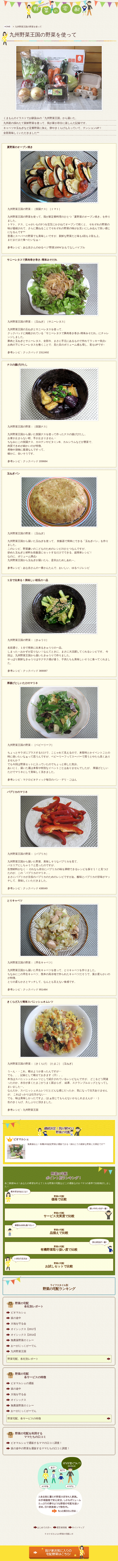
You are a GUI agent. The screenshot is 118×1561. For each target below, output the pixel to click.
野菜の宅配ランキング (59, 1287)
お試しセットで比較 (59, 1265)
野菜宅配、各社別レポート (23, 1358)
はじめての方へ (44, 1527)
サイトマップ (78, 1527)
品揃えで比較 (59, 1231)
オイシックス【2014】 (24, 1334)
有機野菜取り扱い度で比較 (59, 1248)
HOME (7, 26)
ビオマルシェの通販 (22, 1383)
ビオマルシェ (18, 1312)
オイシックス (18, 1399)
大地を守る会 (18, 1323)
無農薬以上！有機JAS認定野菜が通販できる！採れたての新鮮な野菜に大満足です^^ (66, 1144)
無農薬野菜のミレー (22, 1340)
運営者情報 (62, 1527)
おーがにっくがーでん (23, 1345)
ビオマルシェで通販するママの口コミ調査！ (36, 1442)
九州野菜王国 (18, 1351)
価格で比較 (59, 1198)
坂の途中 (16, 1317)
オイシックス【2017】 (24, 1329)
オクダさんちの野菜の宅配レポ (60, 1534)
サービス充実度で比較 (59, 1215)
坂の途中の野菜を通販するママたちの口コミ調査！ (40, 1448)
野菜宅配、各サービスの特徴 (24, 1418)
